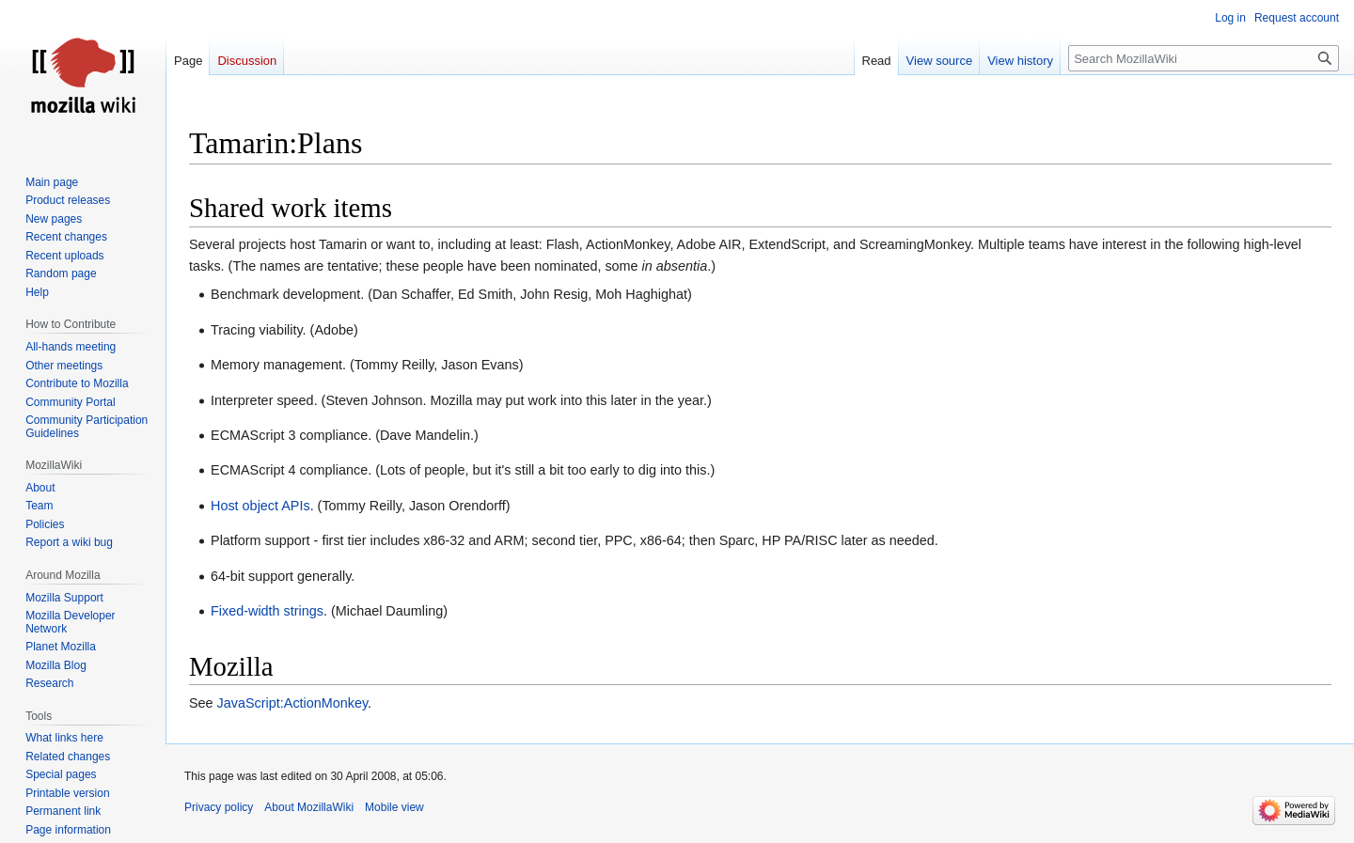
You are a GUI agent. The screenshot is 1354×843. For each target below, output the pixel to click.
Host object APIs (260, 505)
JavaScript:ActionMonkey (293, 702)
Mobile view (394, 807)
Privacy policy (218, 807)
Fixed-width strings (267, 610)
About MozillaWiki (309, 807)
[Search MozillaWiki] (1203, 58)
